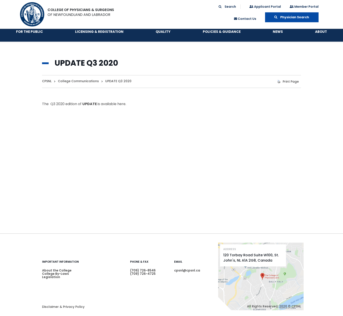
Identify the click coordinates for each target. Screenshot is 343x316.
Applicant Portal (265, 6)
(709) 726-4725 (143, 273)
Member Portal (304, 6)
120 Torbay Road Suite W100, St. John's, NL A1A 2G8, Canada (251, 258)
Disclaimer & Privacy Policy (63, 307)
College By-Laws (55, 273)
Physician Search (291, 17)
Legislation (51, 277)
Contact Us (245, 19)
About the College (57, 270)
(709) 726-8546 (143, 270)
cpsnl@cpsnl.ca (187, 270)
